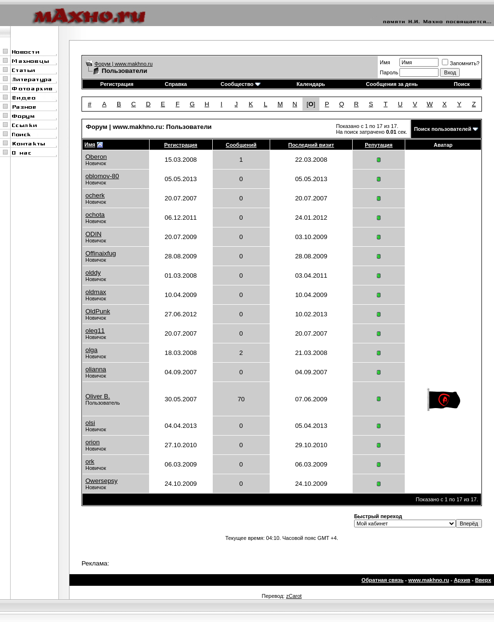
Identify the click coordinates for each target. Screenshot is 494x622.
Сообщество (240, 84)
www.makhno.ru (428, 580)
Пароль (389, 72)
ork (90, 461)
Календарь (311, 84)
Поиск (462, 84)
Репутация (379, 145)
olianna (95, 369)
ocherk (95, 195)
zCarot (294, 596)
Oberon (96, 156)
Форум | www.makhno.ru (124, 64)
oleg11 (95, 330)
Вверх (483, 580)
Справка (176, 84)
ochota (95, 214)
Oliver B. (97, 396)
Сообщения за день (392, 84)
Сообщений (241, 145)
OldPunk (97, 311)
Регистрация (117, 84)
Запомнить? (461, 63)
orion (92, 442)
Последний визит (311, 145)
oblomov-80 (102, 176)
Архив (462, 580)
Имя (385, 62)
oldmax (95, 292)
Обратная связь (382, 580)
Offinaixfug (100, 253)
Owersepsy (101, 480)
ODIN (93, 234)
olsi (90, 422)
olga (91, 349)
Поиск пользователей (442, 129)
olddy (93, 272)
